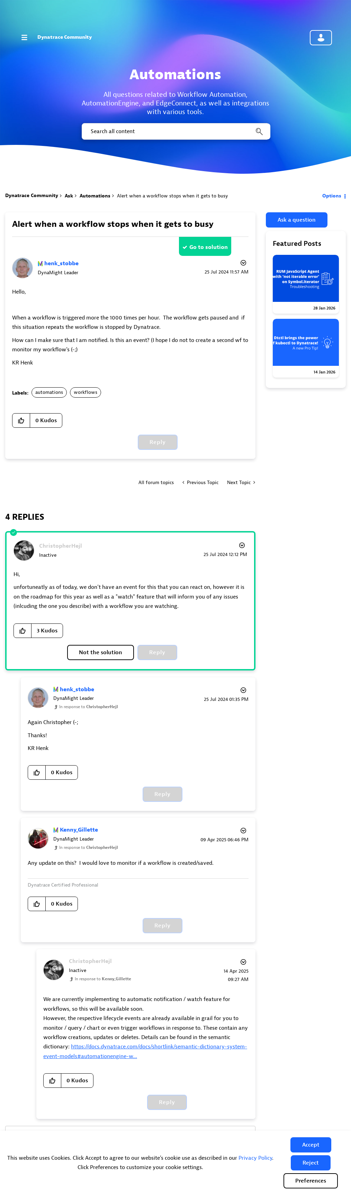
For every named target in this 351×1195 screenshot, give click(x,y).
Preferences (310, 1180)
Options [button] (331, 196)
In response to (88, 707)
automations (49, 392)
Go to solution (208, 247)
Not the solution (100, 652)
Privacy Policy (255, 1158)
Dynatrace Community (64, 37)
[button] (310, 1144)
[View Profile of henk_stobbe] (61, 263)
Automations (95, 196)
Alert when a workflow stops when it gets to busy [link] (172, 196)
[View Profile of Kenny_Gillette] (79, 829)
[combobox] (175, 131)
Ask (69, 196)
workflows (85, 392)
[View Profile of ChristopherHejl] (60, 546)
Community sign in (321, 37)
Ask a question (297, 219)
